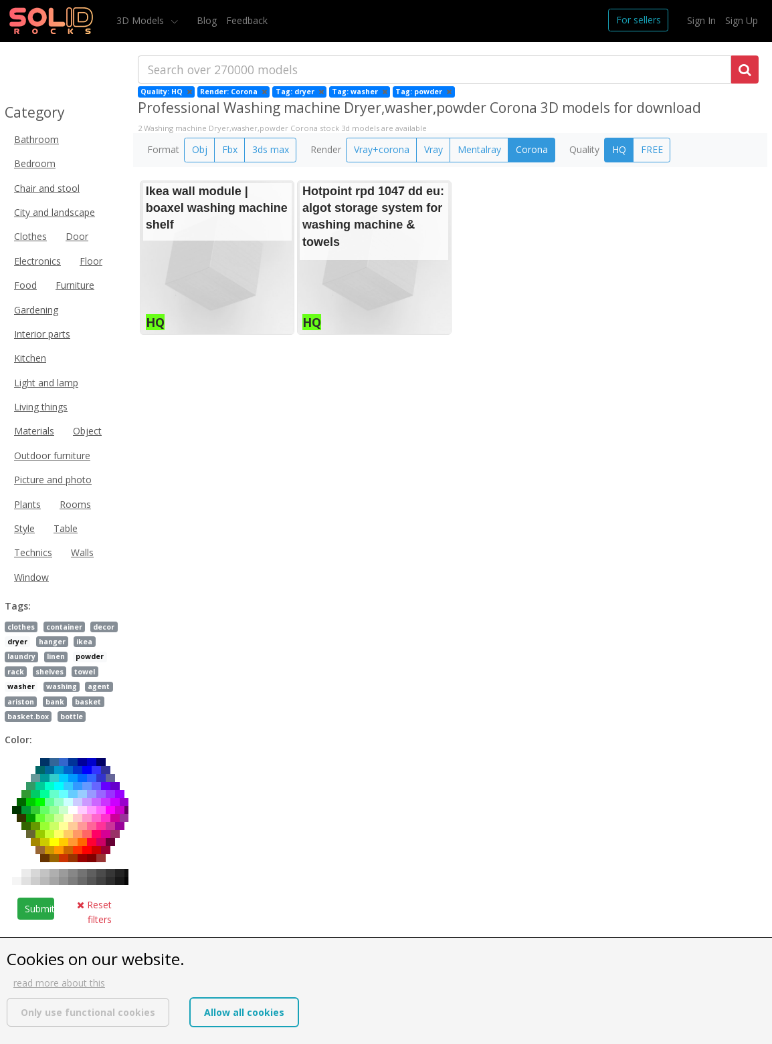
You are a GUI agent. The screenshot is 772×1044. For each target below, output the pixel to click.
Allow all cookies (244, 1012)
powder (90, 656)
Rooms (75, 504)
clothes (21, 627)
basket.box (28, 716)
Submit (39, 908)
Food (25, 285)
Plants (27, 504)
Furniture (75, 285)
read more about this (59, 982)
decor (103, 627)
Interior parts (42, 334)
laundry (21, 656)
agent (99, 686)
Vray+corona (381, 149)
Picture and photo (53, 479)
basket (88, 701)
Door (77, 236)
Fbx (229, 149)
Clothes (30, 236)
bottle (71, 716)
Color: (18, 739)
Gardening (36, 309)
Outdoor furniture (52, 455)
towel (84, 671)
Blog (207, 20)
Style (24, 528)
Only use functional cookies (88, 1012)
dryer (17, 641)
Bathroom (36, 139)
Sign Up (741, 20)
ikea (84, 641)
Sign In (701, 20)
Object (87, 430)
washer (21, 686)
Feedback (247, 20)
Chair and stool (47, 188)
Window (31, 577)
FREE (652, 149)
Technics (33, 552)
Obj (199, 149)
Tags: (18, 606)
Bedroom (35, 163)
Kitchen (30, 358)
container (64, 627)
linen (56, 656)
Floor (91, 261)
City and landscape (54, 212)
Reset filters (94, 912)
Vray (433, 149)
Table (66, 528)
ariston (20, 701)
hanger (52, 641)
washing (61, 686)
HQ (619, 149)
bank (54, 701)
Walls (82, 552)
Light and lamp (46, 382)
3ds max (270, 149)
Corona (532, 149)
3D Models (141, 20)
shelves (49, 671)
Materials (34, 430)
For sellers (638, 19)
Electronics (37, 261)
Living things (41, 406)
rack (15, 671)
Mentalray (479, 149)
